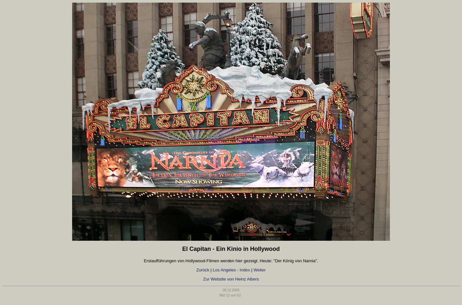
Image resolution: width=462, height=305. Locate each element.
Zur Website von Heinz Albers (231, 279)
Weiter (260, 269)
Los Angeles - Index (231, 269)
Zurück (202, 269)
